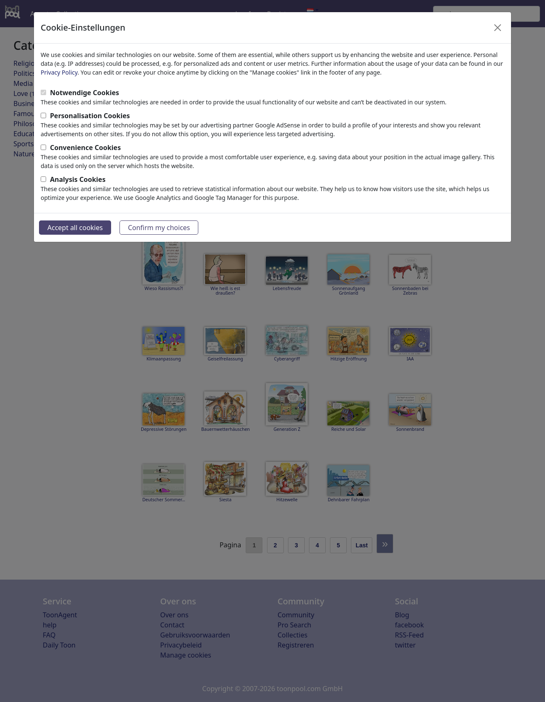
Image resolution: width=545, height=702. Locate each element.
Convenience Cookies (85, 147)
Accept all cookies (75, 227)
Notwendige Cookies (84, 92)
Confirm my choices (159, 227)
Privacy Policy (59, 72)
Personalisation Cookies (90, 115)
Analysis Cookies (78, 179)
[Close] (497, 27)
